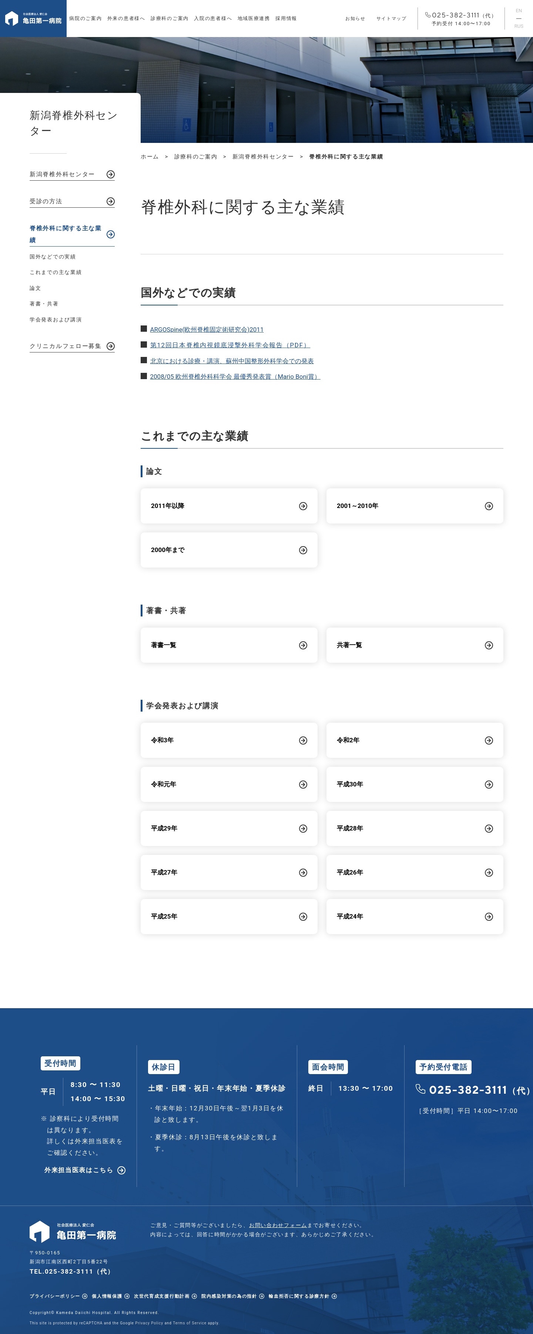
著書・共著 (44, 304)
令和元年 (163, 784)
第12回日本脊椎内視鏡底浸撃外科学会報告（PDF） (230, 345)
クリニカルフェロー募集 (66, 346)
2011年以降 (167, 505)
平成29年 (164, 828)
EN (519, 10)
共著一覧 (349, 645)
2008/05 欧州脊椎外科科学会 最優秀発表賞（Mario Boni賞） (235, 376)
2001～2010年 (357, 505)
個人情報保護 (107, 1296)
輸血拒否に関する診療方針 (299, 1296)
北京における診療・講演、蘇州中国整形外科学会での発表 (232, 361)
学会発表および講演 (56, 319)
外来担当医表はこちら (79, 1170)
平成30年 (350, 784)
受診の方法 (46, 201)
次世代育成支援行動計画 (162, 1296)
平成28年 (350, 828)
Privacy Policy (149, 1323)
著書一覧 (163, 645)
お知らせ (355, 18)
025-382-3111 (461, 19)
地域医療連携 (254, 18)
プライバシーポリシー (55, 1296)
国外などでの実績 (53, 257)
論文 (35, 288)
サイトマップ (391, 18)
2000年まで (167, 550)
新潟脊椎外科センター (62, 174)
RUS (518, 26)
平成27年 (164, 872)
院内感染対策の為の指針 (229, 1296)
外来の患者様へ (126, 18)
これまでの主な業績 (56, 272)
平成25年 (164, 916)
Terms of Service (190, 1323)
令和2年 (348, 740)
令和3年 (162, 740)
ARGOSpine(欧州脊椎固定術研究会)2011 (207, 329)
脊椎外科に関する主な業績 (66, 234)
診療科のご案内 (170, 18)
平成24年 (350, 916)
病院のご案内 (85, 18)
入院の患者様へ (213, 18)
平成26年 (350, 872)
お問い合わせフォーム (278, 1225)
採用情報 (286, 18)
